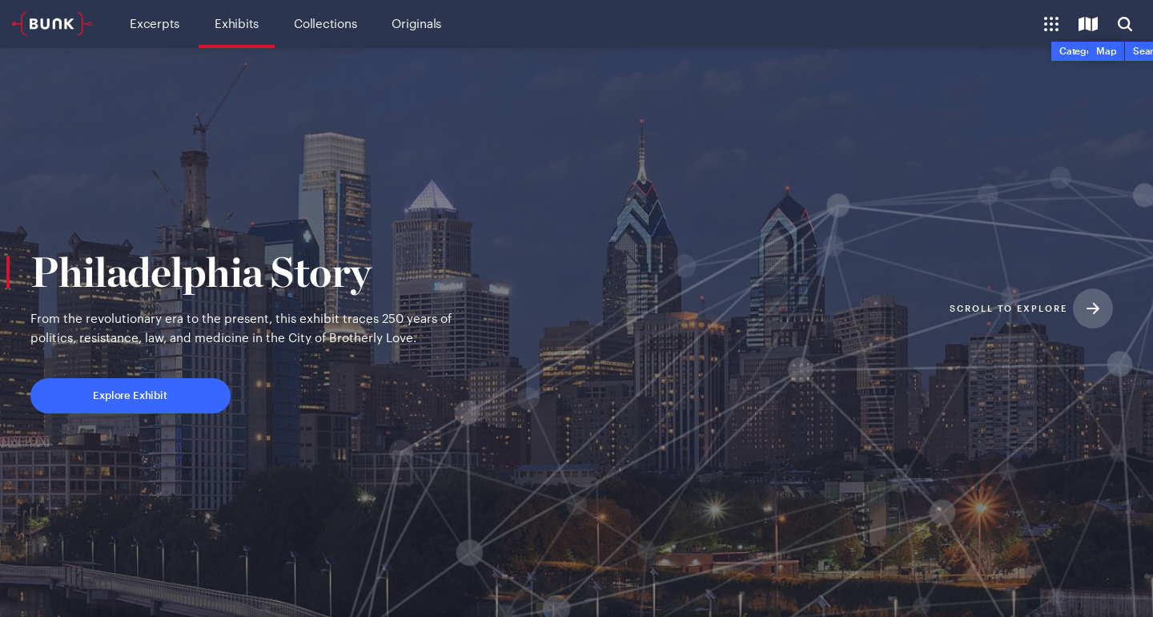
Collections (325, 23)
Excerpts (154, 23)
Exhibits (237, 23)
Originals (416, 23)
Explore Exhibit (196, 397)
